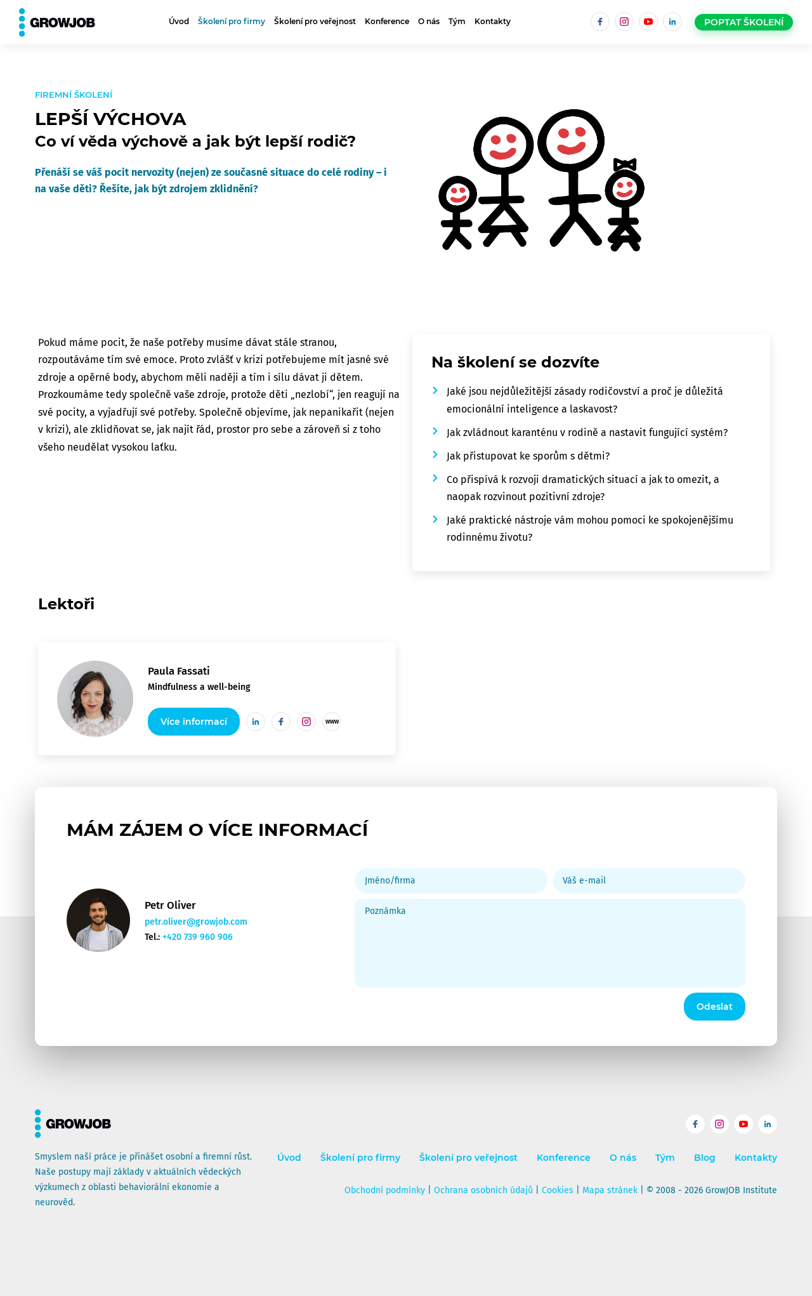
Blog (705, 1158)
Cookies (557, 1190)
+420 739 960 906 (197, 937)
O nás (429, 21)
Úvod (179, 21)
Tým (457, 21)
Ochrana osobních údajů (483, 1190)
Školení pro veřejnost (315, 21)
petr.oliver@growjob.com (196, 921)
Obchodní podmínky (384, 1190)
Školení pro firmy (231, 21)
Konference (387, 21)
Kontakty (493, 21)
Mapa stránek (610, 1190)
